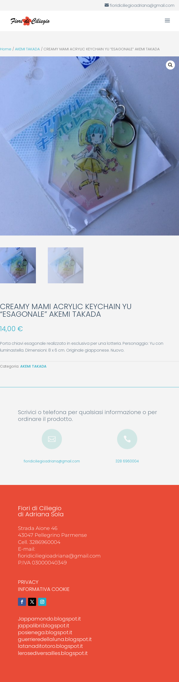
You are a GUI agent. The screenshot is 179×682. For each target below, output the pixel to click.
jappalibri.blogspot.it (43, 625)
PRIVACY (28, 582)
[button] (170, 65)
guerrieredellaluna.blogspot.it (55, 639)
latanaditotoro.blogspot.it (50, 646)
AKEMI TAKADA (27, 49)
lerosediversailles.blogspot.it (53, 653)
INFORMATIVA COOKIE (44, 589)
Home (5, 49)
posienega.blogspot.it (45, 632)
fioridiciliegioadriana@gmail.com (52, 461)
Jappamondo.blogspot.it (49, 618)
